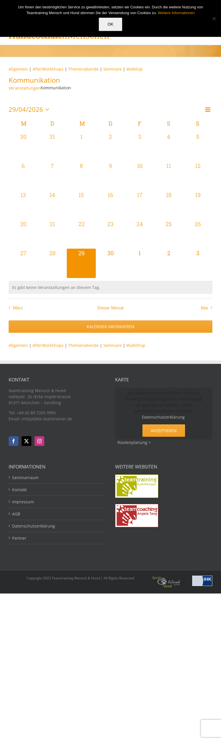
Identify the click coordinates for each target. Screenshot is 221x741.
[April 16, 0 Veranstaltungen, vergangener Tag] (110, 205)
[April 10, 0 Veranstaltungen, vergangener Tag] (139, 175)
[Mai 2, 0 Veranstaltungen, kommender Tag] (168, 263)
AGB (16, 514)
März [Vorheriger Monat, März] (18, 308)
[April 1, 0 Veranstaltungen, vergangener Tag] (81, 146)
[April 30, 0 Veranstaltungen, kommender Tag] (110, 263)
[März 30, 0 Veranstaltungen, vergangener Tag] (23, 146)
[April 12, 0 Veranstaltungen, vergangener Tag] (197, 175)
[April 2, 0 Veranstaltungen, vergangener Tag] (110, 146)
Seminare (113, 69)
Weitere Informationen (176, 13)
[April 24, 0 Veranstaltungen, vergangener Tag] (139, 234)
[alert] (110, 287)
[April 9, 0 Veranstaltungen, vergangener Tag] (110, 175)
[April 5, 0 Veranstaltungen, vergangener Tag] (197, 146)
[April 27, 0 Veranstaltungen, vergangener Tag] (23, 263)
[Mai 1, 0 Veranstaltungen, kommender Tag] (139, 263)
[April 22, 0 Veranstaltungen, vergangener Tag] (81, 234)
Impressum (23, 501)
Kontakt (19, 489)
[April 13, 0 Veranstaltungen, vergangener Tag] (23, 205)
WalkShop (135, 345)
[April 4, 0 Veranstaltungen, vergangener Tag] (168, 146)
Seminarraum (25, 477)
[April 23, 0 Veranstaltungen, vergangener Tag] (110, 234)
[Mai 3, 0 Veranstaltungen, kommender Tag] (197, 263)
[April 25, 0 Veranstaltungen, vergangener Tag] (168, 234)
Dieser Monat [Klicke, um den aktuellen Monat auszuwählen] (110, 308)
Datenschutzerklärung (163, 417)
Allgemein (18, 69)
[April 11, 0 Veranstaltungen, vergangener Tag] (168, 175)
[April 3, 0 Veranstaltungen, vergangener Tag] (139, 146)
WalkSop (134, 69)
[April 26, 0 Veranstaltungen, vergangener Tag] (197, 234)
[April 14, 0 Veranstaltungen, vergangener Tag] (52, 205)
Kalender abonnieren (110, 326)
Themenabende (83, 69)
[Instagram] (39, 441)
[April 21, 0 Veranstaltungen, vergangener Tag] (52, 234)
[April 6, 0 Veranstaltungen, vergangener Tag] (23, 175)
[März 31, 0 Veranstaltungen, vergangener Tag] (52, 146)
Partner (19, 538)
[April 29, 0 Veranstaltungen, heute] (81, 263)
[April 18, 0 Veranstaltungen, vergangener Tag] (168, 205)
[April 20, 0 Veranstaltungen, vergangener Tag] (23, 234)
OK (110, 24)
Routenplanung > (134, 442)
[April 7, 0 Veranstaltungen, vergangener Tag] (52, 175)
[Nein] (214, 18)
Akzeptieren (164, 430)
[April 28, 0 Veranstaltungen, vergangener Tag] (52, 263)
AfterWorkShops (48, 69)
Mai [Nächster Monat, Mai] (204, 308)
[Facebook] (13, 441)
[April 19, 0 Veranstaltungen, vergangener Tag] (197, 205)
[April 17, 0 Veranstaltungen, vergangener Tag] (139, 205)
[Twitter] (26, 441)
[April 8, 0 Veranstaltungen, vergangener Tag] (81, 175)
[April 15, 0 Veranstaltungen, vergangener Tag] (81, 205)
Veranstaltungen (25, 88)
